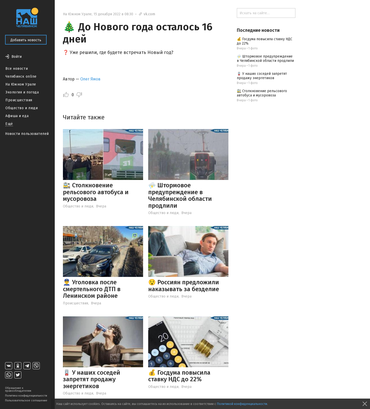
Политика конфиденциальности (26, 395)
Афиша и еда (17, 116)
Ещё (9, 124)
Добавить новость (25, 40)
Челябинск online (21, 76)
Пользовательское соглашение (26, 400)
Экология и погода (22, 92)
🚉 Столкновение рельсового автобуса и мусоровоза (96, 192)
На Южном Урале (20, 84)
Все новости (16, 68)
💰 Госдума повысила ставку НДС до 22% (179, 376)
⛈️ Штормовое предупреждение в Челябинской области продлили (180, 195)
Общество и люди (21, 108)
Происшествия (18, 100)
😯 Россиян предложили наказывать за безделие (183, 285)
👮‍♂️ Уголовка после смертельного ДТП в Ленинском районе (91, 289)
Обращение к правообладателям (18, 389)
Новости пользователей (27, 134)
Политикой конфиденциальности (242, 404)
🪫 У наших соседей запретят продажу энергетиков (91, 379)
